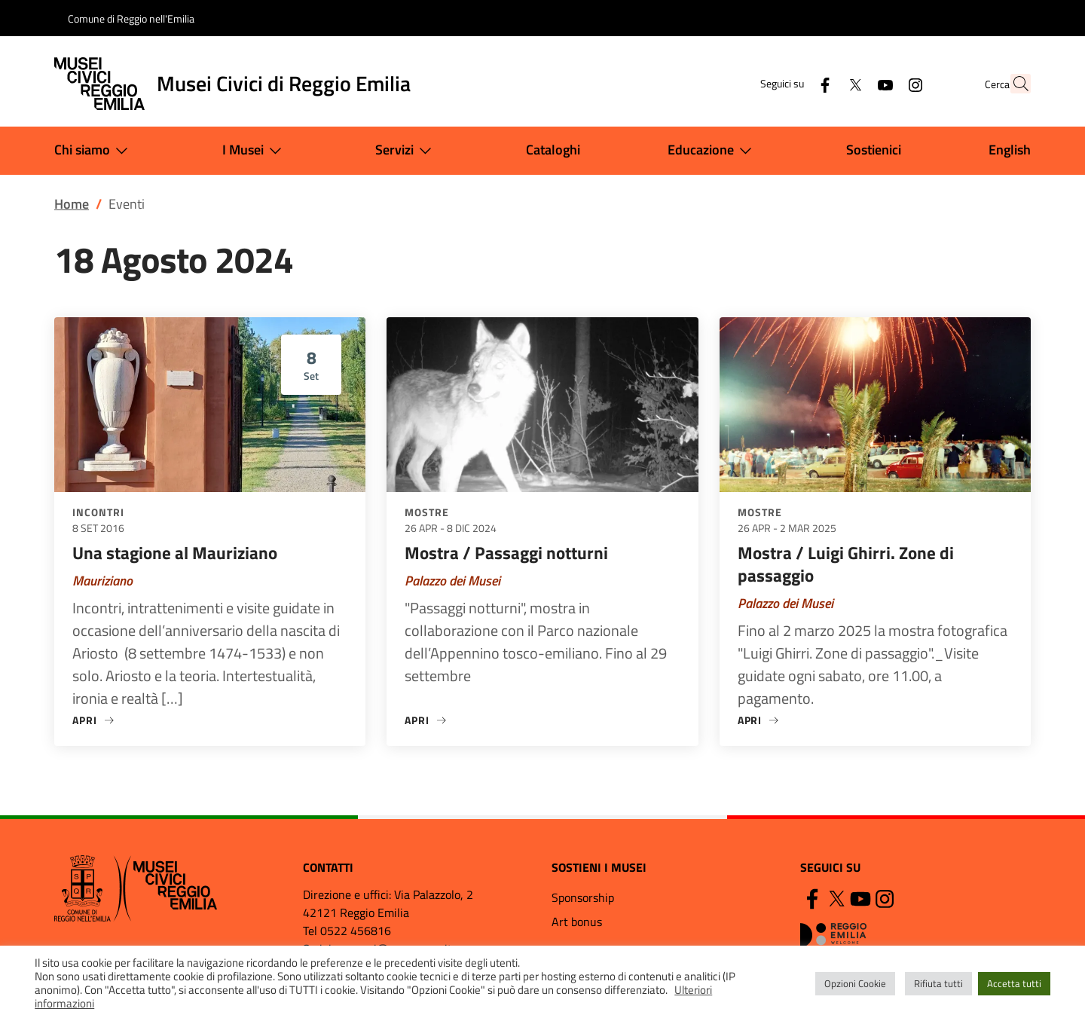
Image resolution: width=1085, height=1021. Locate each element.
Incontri (98, 512)
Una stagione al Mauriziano (174, 553)
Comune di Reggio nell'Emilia (131, 18)
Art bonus (577, 921)
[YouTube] (852, 83)
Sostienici (873, 149)
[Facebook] (792, 83)
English (1010, 149)
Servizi (406, 151)
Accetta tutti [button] (1014, 983)
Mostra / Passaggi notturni (506, 553)
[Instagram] (882, 83)
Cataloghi (553, 149)
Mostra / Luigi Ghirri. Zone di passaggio (846, 564)
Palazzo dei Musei (452, 580)
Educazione (713, 151)
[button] (1013, 84)
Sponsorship (583, 897)
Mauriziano (102, 580)
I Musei (255, 151)
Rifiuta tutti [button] (938, 983)
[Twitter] (822, 83)
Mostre (427, 512)
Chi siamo (94, 151)
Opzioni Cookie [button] (855, 983)
